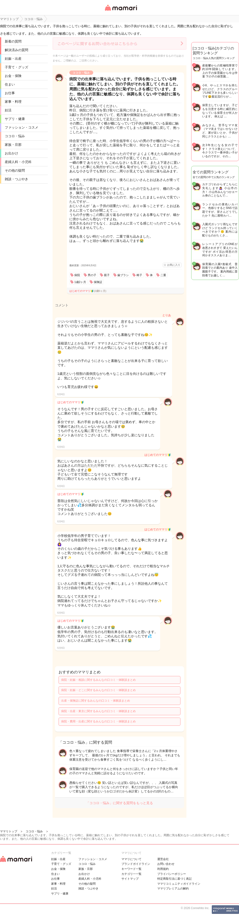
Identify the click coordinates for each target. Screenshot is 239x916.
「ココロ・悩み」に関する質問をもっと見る (119, 803)
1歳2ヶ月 (80, 282)
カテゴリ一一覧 (131, 874)
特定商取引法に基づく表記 (174, 878)
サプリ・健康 (15, 119)
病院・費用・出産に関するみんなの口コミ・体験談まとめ (98, 721)
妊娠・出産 (13, 58)
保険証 (98, 282)
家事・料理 (13, 102)
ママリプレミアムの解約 (173, 888)
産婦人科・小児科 (18, 162)
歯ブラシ (123, 275)
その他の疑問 (15, 170)
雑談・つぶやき (16, 179)
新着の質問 (13, 41)
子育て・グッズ (16, 67)
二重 (163, 275)
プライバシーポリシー (171, 874)
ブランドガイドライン (135, 864)
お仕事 (10, 93)
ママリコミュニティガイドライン (178, 883)
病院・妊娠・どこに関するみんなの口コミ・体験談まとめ (98, 690)
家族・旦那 (13, 145)
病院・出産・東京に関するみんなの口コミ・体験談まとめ (98, 711)
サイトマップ (130, 878)
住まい (10, 84)
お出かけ (11, 153)
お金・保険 (13, 76)
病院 (77, 275)
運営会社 (163, 859)
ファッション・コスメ (21, 127)
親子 (107, 275)
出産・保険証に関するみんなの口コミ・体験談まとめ (95, 700)
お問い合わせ (165, 864)
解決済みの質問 (16, 50)
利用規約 (163, 869)
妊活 (8, 110)
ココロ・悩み (15, 136)
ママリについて (131, 859)
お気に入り (173, 264)
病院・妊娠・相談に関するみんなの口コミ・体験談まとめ (98, 680)
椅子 (139, 275)
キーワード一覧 (131, 869)
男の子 (92, 275)
